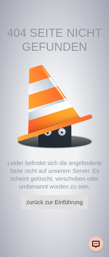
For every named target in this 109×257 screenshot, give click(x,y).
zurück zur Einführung (54, 202)
